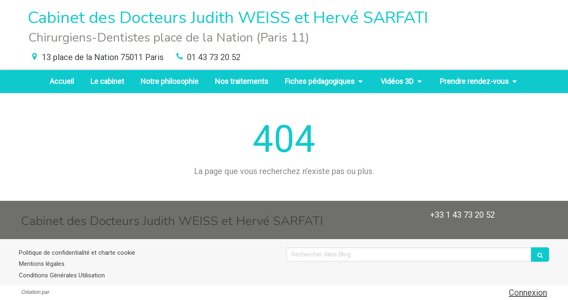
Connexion (528, 293)
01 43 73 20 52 (213, 57)
